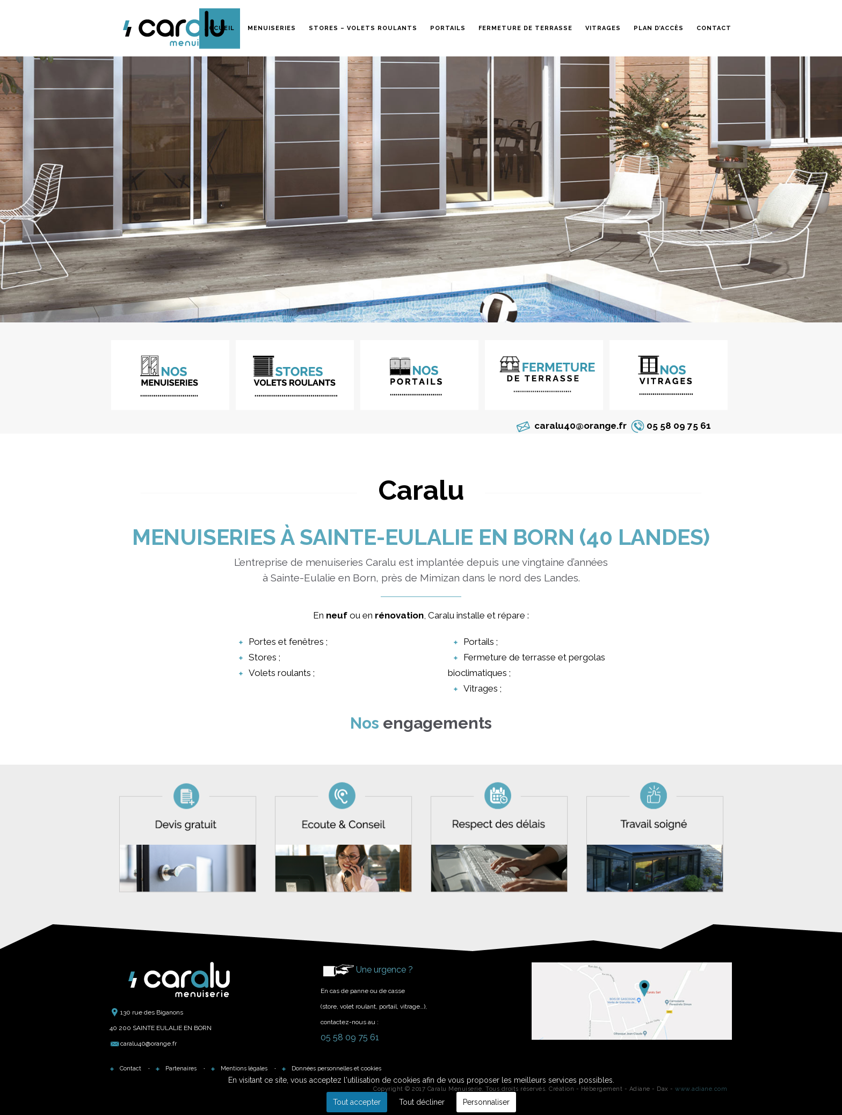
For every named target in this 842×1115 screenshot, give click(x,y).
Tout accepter (357, 1102)
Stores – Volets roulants (363, 27)
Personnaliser (486, 1102)
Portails (448, 27)
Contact (713, 27)
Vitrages (603, 27)
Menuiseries (272, 27)
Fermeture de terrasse (525, 27)
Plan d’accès (659, 27)
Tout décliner (422, 1102)
